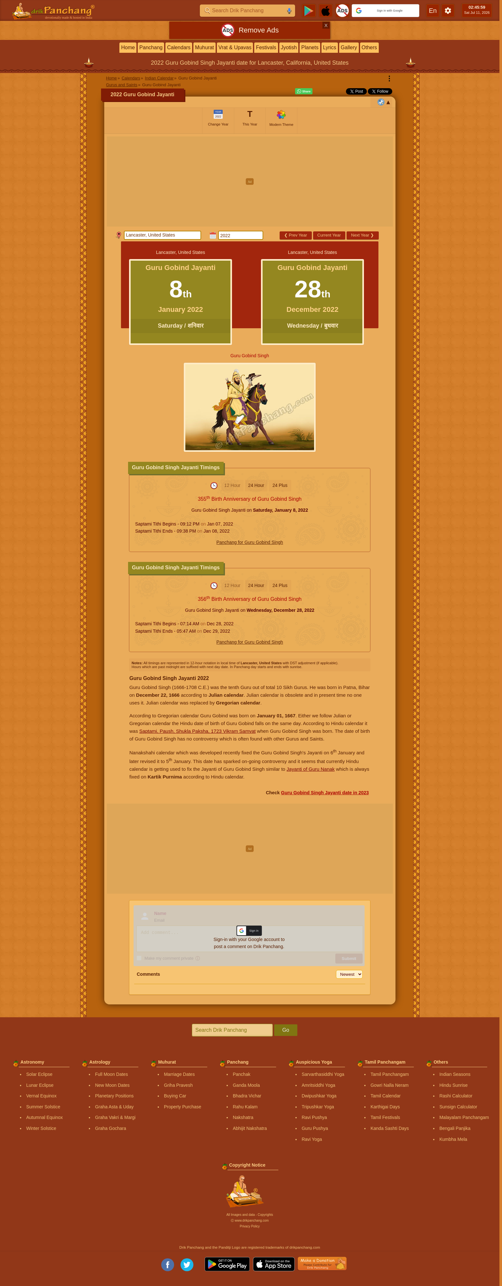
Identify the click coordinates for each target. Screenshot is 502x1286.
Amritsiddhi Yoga (318, 1085)
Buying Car (175, 1095)
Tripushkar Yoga (318, 1106)
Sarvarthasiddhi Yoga (323, 1074)
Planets (309, 47)
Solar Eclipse (39, 1074)
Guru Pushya (315, 1128)
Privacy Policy (250, 1226)
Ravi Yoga (312, 1139)
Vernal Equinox (41, 1095)
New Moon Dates (112, 1085)
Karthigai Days (385, 1106)
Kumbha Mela (453, 1139)
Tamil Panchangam (389, 1074)
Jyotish (289, 47)
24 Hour (256, 485)
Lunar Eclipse (39, 1085)
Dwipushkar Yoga (319, 1095)
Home (128, 47)
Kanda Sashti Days (389, 1128)
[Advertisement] (250, 181)
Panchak (241, 1074)
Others (369, 47)
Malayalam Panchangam (464, 1117)
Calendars (179, 47)
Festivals (266, 47)
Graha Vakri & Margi (115, 1117)
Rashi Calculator (455, 1095)
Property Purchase (182, 1106)
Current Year (329, 235)
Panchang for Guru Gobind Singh (249, 542)
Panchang (151, 47)
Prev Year (295, 235)
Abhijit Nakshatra (250, 1128)
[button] (385, 10)
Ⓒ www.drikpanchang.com (250, 1220)
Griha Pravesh (178, 1085)
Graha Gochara (110, 1128)
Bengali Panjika (454, 1128)
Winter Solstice (41, 1128)
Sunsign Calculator (458, 1106)
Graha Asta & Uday (114, 1106)
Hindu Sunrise (453, 1085)
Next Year (362, 235)
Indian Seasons (454, 1074)
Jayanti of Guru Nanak (311, 769)
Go (285, 1030)
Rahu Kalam (245, 1106)
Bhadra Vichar (247, 1095)
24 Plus (280, 485)
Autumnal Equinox (44, 1117)
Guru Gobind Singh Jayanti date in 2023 (325, 792)
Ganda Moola (246, 1085)
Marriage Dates (179, 1074)
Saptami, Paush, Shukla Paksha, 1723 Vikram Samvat (197, 731)
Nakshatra (243, 1117)
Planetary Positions (114, 1095)
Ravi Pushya (314, 1117)
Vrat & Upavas (235, 47)
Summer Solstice (43, 1106)
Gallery (349, 47)
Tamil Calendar (385, 1095)
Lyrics (329, 47)
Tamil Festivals (385, 1117)
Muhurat (204, 47)
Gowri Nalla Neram (389, 1085)
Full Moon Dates (111, 1074)
